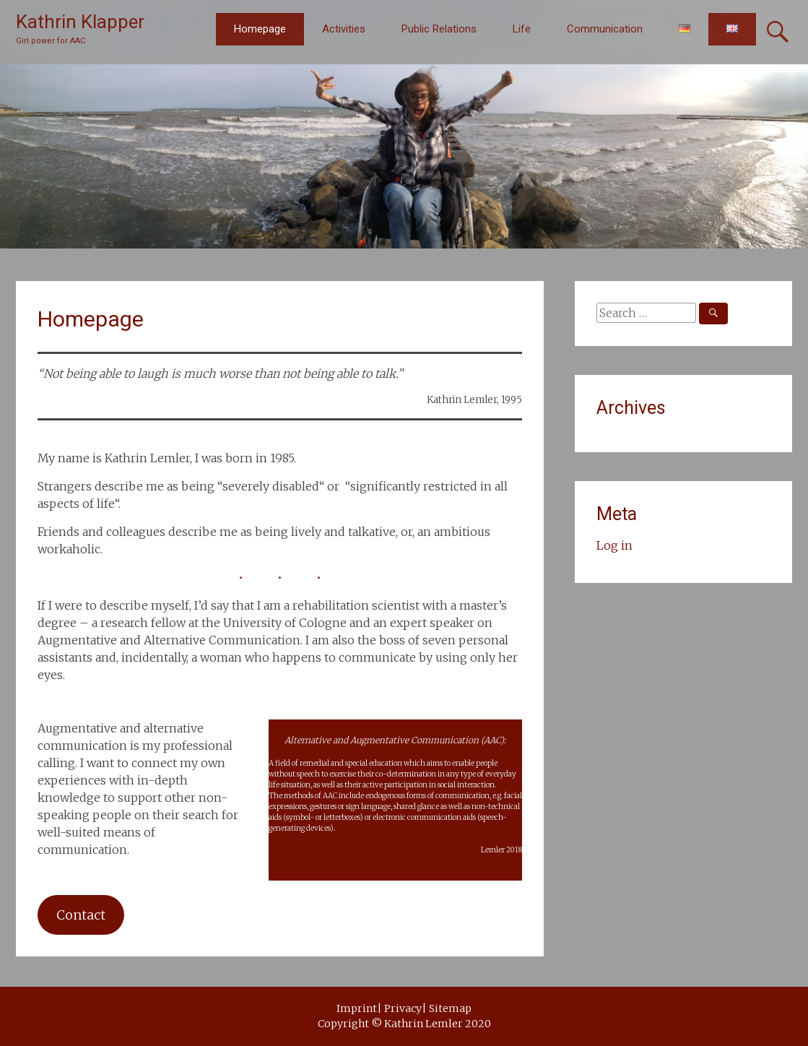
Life (522, 28)
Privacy (403, 1008)
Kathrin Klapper (80, 22)
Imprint (356, 1008)
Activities (343, 28)
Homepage (260, 28)
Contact (80, 915)
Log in (614, 545)
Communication (605, 28)
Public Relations (439, 28)
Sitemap (450, 1008)
